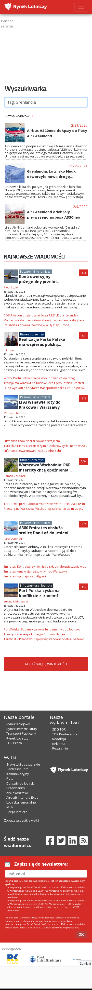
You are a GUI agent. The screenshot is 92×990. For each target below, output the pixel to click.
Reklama (58, 743)
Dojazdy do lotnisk (20, 783)
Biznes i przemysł (32, 334)
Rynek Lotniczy (17, 738)
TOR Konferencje (65, 734)
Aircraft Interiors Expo (22, 797)
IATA (9, 807)
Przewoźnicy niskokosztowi (17, 790)
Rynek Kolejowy (18, 724)
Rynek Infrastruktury (21, 729)
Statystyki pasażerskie (23, 764)
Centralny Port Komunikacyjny (17, 771)
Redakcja (59, 739)
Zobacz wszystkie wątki (21, 820)
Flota (9, 778)
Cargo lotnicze (16, 812)
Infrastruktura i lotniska (36, 585)
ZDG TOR (59, 729)
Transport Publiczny (21, 733)
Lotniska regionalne (21, 802)
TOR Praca (14, 743)
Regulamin (60, 748)
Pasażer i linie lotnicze (35, 271)
